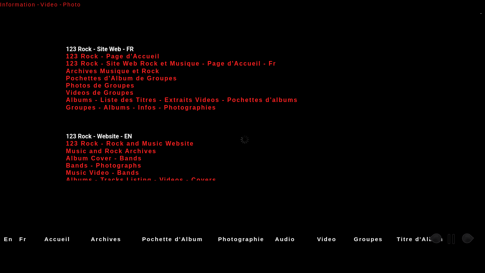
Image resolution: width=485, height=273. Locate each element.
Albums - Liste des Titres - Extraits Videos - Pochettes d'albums (182, 100)
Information (18, 5)
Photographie (241, 239)
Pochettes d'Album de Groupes (121, 78)
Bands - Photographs (104, 165)
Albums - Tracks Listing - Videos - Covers (141, 180)
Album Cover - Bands (104, 158)
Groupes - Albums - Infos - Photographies (141, 107)
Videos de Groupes (100, 92)
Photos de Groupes (100, 85)
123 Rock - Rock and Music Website (130, 143)
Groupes (368, 239)
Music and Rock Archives (111, 151)
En (8, 239)
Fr (23, 239)
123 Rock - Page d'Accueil (113, 56)
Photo (72, 5)
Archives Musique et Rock (113, 71)
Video (326, 239)
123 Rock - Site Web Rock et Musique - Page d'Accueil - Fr (171, 63)
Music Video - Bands (102, 172)
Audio (285, 239)
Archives (106, 239)
